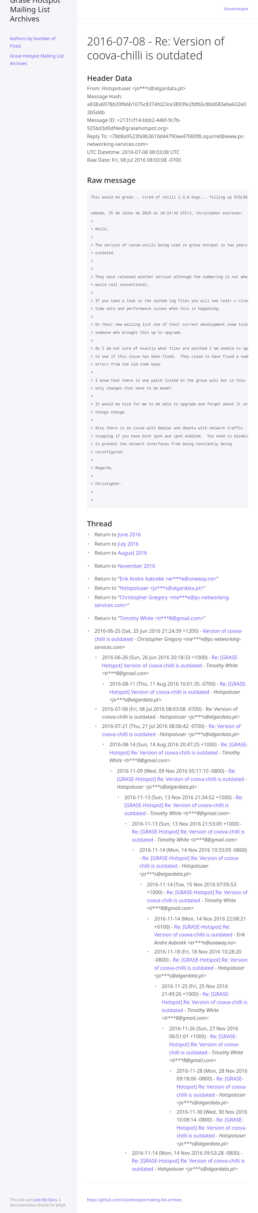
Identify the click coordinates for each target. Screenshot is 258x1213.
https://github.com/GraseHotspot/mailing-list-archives (134, 1199)
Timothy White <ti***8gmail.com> (162, 618)
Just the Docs (45, 1199)
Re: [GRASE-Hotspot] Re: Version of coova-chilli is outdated (183, 805)
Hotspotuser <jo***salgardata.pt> (162, 588)
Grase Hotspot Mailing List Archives (35, 9)
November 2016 (136, 565)
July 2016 (128, 543)
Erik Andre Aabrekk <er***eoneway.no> (168, 578)
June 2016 (129, 534)
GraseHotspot (236, 9)
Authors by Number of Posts (33, 42)
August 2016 (132, 552)
